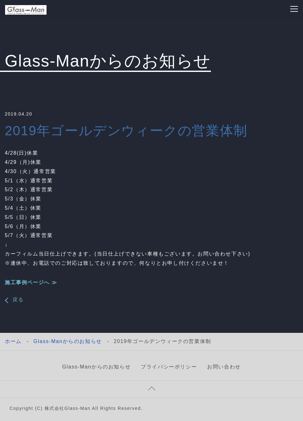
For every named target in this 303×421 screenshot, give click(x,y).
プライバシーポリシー (169, 366)
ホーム (13, 341)
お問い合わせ (224, 366)
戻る (18, 299)
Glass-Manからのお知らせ (67, 341)
